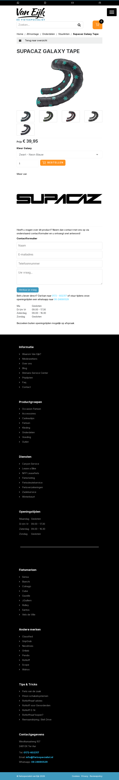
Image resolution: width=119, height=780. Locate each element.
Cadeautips (28, 418)
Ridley (25, 605)
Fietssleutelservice (32, 482)
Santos (26, 609)
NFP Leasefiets (30, 473)
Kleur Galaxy (24, 148)
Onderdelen (48, 33)
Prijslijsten (27, 377)
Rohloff (26, 660)
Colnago (26, 586)
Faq (24, 382)
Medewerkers (29, 358)
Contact (26, 387)
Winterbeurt (28, 496)
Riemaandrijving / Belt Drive (36, 719)
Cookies (76, 776)
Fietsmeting (28, 477)
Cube (25, 591)
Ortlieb (25, 650)
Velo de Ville (28, 614)
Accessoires (29, 413)
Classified (27, 636)
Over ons (27, 363)
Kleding (26, 427)
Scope (25, 664)
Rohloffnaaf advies (32, 700)
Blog (24, 368)
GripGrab (27, 641)
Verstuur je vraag (28, 289)
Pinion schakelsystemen (35, 695)
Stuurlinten (64, 33)
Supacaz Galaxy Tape (86, 33)
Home (20, 33)
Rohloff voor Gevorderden (36, 705)
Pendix (26, 655)
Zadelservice (29, 492)
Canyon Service (30, 463)
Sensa (25, 576)
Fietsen (26, 422)
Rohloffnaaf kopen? (32, 714)
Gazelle (26, 595)
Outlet (25, 441)
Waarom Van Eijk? (31, 354)
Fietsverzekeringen (32, 487)
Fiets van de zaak (31, 691)
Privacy (84, 776)
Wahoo (26, 669)
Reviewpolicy (96, 776)
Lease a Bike (29, 468)
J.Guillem (27, 600)
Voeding (26, 437)
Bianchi (26, 581)
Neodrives (27, 645)
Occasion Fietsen (31, 408)
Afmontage (33, 33)
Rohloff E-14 (28, 710)
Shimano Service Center (35, 372)
